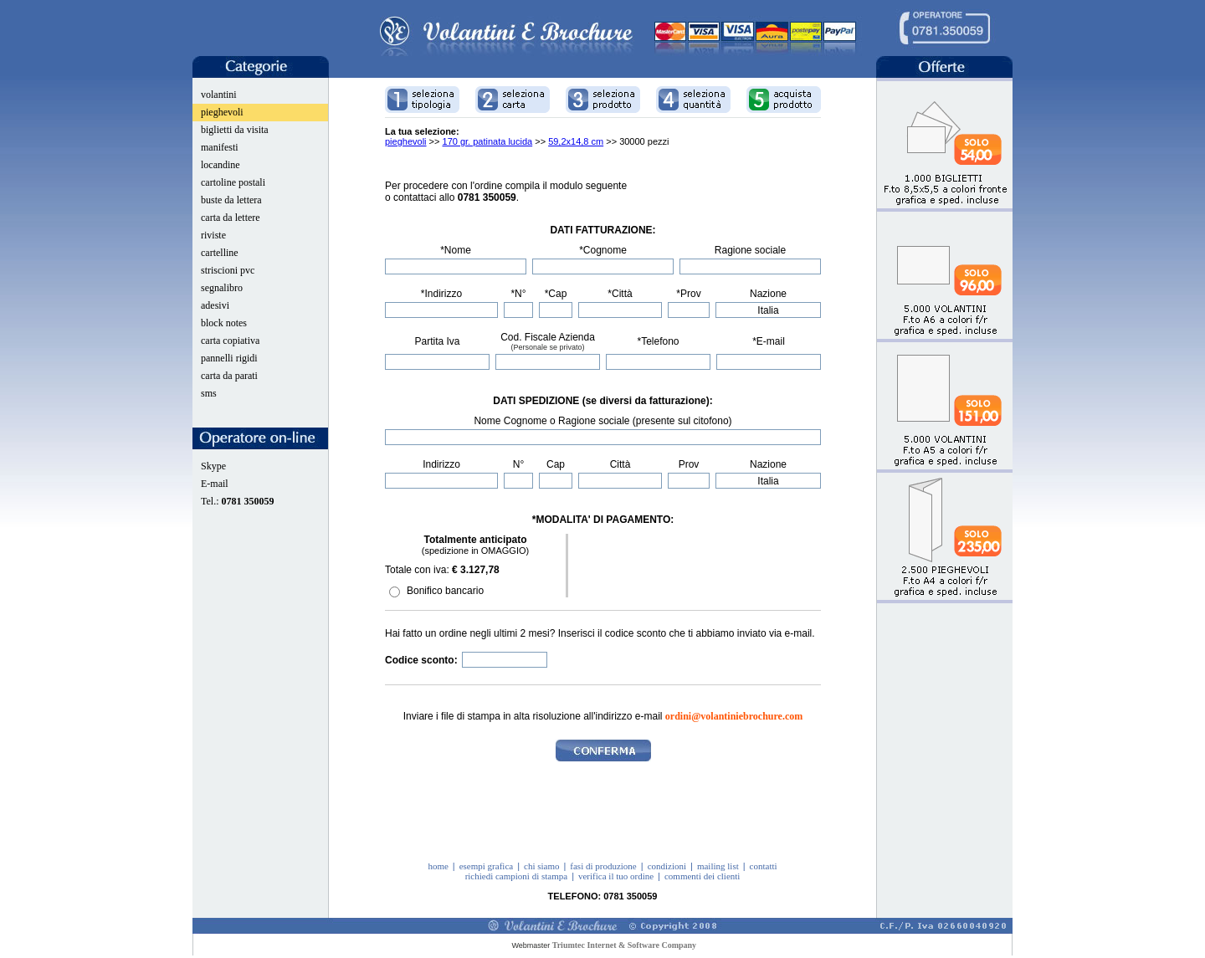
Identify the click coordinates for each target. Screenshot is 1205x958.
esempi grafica (486, 866)
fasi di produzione (603, 866)
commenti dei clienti (702, 876)
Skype (213, 466)
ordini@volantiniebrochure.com (733, 716)
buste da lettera (231, 200)
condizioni (667, 866)
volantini (219, 94)
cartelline (219, 253)
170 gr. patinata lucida (488, 141)
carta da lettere (230, 217)
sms (209, 393)
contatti (763, 866)
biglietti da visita (235, 130)
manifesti (219, 147)
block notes (224, 323)
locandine (220, 165)
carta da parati (229, 376)
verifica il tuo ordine (616, 876)
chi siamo (541, 866)
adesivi (215, 305)
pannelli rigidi (229, 358)
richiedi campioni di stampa (516, 876)
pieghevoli (222, 112)
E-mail (214, 483)
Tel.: (237, 501)
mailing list (718, 866)
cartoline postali (233, 182)
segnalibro (222, 288)
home (438, 866)
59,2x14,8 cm (575, 141)
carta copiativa (230, 340)
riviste (213, 235)
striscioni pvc (227, 270)
